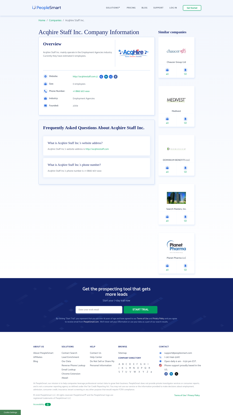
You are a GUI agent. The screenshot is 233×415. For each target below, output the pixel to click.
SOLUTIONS (113, 8)
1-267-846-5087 (169, 357)
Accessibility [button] (42, 404)
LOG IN (173, 8)
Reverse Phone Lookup (73, 366)
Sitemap (122, 353)
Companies (55, 20)
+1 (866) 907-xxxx (81, 91)
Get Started (192, 8)
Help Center (96, 357)
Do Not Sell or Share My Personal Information (102, 363)
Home (41, 20)
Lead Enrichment (70, 357)
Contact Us (95, 353)
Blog (35, 361)
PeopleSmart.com (91, 322)
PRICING (131, 8)
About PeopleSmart (43, 353)
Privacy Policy (158, 318)
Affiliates (37, 357)
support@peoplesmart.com (175, 353)
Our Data (66, 361)
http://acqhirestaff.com (84, 76)
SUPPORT (158, 8)
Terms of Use (142, 318)
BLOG (145, 8)
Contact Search (69, 353)
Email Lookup (69, 370)
